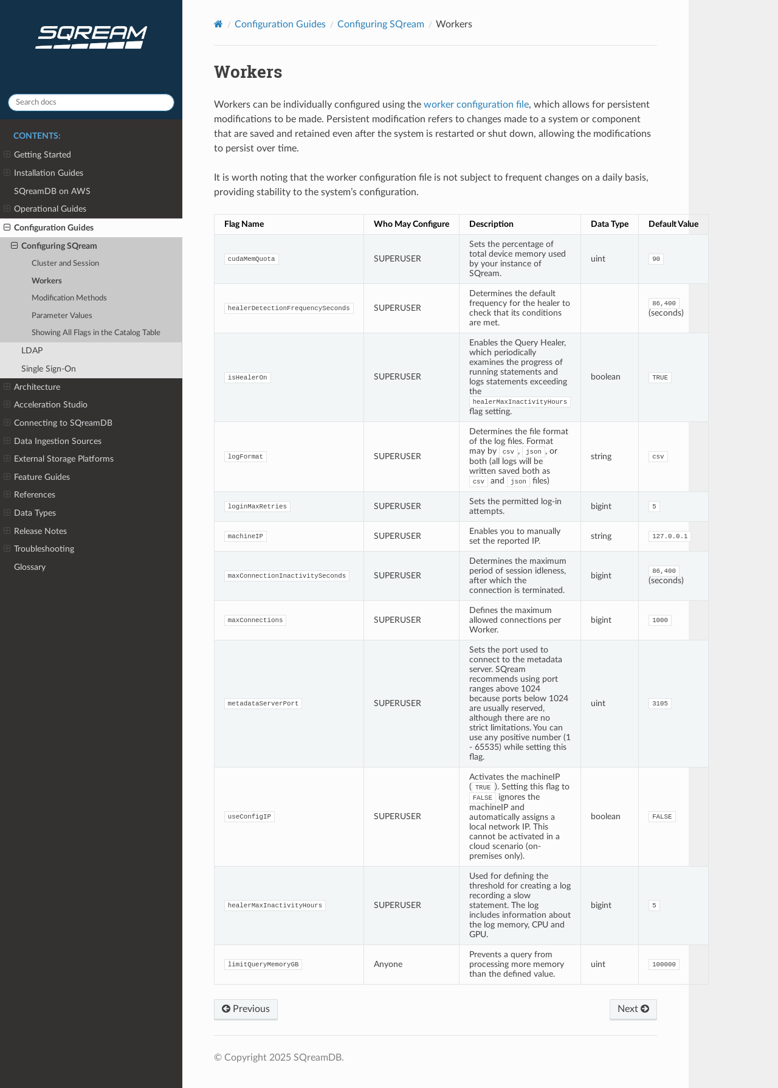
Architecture (32, 387)
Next (633, 1009)
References (29, 495)
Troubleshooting (39, 549)
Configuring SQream (54, 246)
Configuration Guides (49, 228)
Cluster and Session (65, 264)
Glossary (30, 567)
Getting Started (37, 155)
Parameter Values (62, 316)
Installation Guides (43, 173)
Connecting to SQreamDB (58, 423)
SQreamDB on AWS (52, 191)
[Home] (218, 24)
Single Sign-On (48, 368)
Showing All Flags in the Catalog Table (96, 333)
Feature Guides (37, 477)
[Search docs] (91, 102)
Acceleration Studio (46, 405)
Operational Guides (45, 209)
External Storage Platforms (59, 459)
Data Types (30, 513)
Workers (47, 281)
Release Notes (35, 531)
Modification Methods (69, 298)
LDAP (32, 350)
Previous (246, 1009)
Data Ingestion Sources (53, 441)
